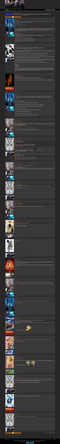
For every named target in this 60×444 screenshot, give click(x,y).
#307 (54, 162)
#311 (54, 239)
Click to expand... (35, 27)
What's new (15, 9)
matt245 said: (17, 152)
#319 (54, 394)
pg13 (6, 15)
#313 (54, 278)
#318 (54, 375)
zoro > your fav (20, 15)
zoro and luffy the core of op (26, 15)
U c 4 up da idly (9, 194)
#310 (54, 220)
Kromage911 (10, 252)
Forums (7, 9)
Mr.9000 (9, 330)
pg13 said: (17, 20)
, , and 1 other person (23, 116)
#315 (54, 317)
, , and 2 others (23, 334)
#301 (54, 18)
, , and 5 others (22, 237)
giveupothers (14, 15)
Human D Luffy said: (18, 32)
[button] (12, 10)
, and (22, 256)
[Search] (53, 10)
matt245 (9, 131)
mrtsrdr (9, 86)
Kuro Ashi (9, 57)
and (20, 42)
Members (19, 9)
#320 (54, 413)
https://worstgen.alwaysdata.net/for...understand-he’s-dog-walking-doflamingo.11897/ (27, 224)
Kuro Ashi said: (17, 126)
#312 (54, 258)
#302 (54, 44)
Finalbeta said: (17, 280)
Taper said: (17, 94)
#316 (54, 336)
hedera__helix (10, 407)
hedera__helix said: (18, 415)
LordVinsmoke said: (18, 260)
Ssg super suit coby (10, 31)
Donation (10, 9)
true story (17, 15)
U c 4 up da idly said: (18, 120)
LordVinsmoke (9, 349)
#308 (54, 181)
